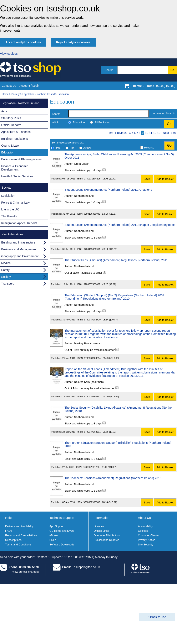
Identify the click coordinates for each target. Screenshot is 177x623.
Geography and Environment (20, 256)
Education (63, 94)
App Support (57, 526)
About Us (144, 517)
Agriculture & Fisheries (16, 132)
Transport (7, 283)
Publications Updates (106, 539)
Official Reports (11, 125)
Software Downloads (62, 544)
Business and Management (19, 249)
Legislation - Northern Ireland (38, 94)
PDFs (53, 539)
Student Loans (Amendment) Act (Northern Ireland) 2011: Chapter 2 (108, 189)
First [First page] (110, 133)
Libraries (99, 526)
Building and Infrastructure (18, 242)
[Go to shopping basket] (153, 87)
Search (109, 70)
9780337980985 (92, 502)
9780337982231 (92, 431)
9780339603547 (92, 396)
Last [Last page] (173, 133)
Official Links (101, 530)
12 (154, 133)
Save (147, 178)
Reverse (149, 147)
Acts (4, 111)
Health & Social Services (17, 176)
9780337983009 (92, 284)
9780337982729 (92, 319)
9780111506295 (92, 178)
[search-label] (108, 113)
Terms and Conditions (18, 544)
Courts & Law (10, 145)
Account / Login (29, 85)
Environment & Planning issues (21, 159)
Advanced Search (164, 113)
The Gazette (9, 216)
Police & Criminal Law (15, 202)
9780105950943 (92, 214)
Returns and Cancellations (21, 535)
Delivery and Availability (19, 526)
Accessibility (145, 526)
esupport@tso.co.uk (87, 567)
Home (5, 94)
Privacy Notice (146, 539)
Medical (6, 263)
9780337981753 (91, 467)
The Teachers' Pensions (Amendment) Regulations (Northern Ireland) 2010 (113, 478)
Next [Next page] (166, 133)
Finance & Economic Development (14, 167)
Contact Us (9, 85)
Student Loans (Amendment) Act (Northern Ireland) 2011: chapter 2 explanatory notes (120, 224)
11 (150, 133)
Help (8, 517)
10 (146, 133)
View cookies (9, 53)
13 (159, 133)
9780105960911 (92, 249)
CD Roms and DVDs (62, 530)
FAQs (8, 530)
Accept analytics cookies (23, 42)
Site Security (145, 544)
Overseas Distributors (107, 535)
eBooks (54, 535)
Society (15, 94)
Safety (5, 270)
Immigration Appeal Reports (19, 223)
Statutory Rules (11, 118)
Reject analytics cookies (73, 42)
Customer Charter (149, 535)
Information (101, 517)
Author (87, 148)
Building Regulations (14, 138)
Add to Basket (165, 178)
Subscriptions (13, 539)
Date (58, 148)
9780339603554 (92, 358)
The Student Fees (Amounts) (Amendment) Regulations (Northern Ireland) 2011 (116, 260)
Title (71, 148)
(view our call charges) (25, 571)
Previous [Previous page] (120, 133)
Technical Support (62, 517)
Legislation (8, 195)
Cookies (143, 530)
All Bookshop (102, 122)
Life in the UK (10, 209)
